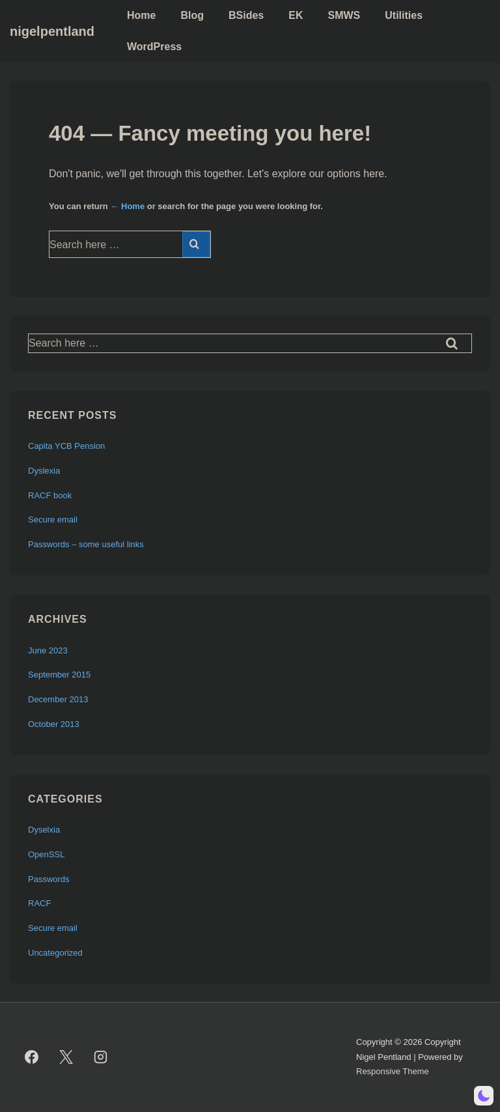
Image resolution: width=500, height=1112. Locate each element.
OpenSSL (46, 854)
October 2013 (53, 724)
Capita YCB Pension (66, 446)
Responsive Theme (392, 1071)
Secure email (52, 519)
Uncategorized (55, 953)
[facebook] (32, 1057)
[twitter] (66, 1057)
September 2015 (59, 674)
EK (295, 15)
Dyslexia (44, 471)
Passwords (49, 879)
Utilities (404, 15)
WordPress (154, 46)
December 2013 (58, 699)
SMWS (343, 15)
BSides (246, 15)
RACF (39, 903)
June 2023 (48, 650)
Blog (192, 15)
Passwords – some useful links (86, 544)
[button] (483, 1095)
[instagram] (101, 1057)
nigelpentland (52, 31)
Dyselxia (44, 829)
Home (141, 15)
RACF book (50, 495)
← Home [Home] (127, 206)
